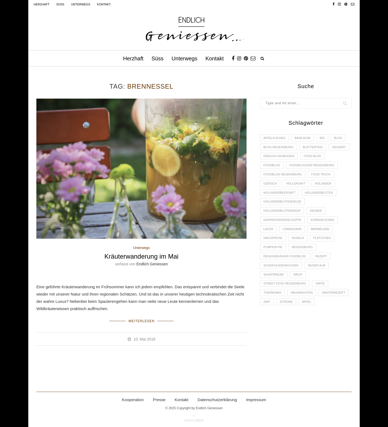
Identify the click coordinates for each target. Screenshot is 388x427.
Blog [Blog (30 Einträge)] (339, 138)
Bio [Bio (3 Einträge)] (322, 138)
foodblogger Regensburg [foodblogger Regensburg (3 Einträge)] (312, 165)
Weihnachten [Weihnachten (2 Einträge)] (302, 294)
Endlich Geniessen (152, 264)
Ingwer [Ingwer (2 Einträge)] (316, 211)
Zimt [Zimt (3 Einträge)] (267, 303)
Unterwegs (80, 4)
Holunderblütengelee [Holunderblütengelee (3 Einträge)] (283, 202)
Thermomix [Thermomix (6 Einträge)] (273, 294)
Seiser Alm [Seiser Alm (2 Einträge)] (317, 267)
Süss (60, 4)
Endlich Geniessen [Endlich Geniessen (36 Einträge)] (279, 156)
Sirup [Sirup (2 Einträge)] (298, 276)
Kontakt (104, 4)
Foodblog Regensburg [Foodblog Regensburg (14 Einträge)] (283, 174)
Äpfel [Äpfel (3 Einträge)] (307, 303)
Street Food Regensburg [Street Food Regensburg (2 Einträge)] (285, 285)
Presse (159, 399)
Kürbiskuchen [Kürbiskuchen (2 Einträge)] (323, 221)
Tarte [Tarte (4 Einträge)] (320, 285)
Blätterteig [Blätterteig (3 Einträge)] (313, 147)
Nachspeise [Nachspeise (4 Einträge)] (273, 239)
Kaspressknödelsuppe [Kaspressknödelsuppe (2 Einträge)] (283, 221)
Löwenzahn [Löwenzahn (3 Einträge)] (292, 230)
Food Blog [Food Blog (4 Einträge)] (313, 156)
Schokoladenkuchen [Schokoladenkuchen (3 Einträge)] (281, 267)
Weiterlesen (141, 321)
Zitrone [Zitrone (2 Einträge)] (286, 303)
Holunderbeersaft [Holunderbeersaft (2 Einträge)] (280, 193)
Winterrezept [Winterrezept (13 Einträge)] (334, 294)
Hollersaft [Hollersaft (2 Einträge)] (296, 184)
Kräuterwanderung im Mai (142, 256)
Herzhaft (42, 4)
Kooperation (133, 399)
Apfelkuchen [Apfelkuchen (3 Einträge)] (274, 138)
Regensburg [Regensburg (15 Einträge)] (302, 248)
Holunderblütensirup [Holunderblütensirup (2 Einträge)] (282, 211)
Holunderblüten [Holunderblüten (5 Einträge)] (319, 193)
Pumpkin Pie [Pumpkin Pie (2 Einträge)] (273, 248)
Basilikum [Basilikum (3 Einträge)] (303, 138)
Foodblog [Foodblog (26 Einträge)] (272, 165)
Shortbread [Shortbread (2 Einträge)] (274, 276)
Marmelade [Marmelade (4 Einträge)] (320, 230)
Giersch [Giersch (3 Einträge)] (270, 184)
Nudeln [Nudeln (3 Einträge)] (298, 239)
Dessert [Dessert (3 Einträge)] (340, 147)
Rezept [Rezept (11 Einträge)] (321, 257)
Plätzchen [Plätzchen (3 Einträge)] (322, 239)
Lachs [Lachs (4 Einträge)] (268, 230)
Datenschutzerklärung (217, 399)
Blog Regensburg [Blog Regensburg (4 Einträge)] (279, 147)
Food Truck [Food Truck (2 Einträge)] (321, 174)
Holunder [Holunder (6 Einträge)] (324, 184)
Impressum (256, 399)
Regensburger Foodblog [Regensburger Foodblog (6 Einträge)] (285, 257)
